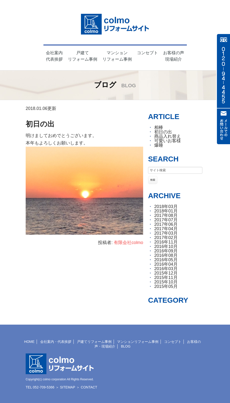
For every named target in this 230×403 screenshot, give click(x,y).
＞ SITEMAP (65, 387)
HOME (29, 342)
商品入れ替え (167, 136)
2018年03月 (166, 206)
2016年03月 (166, 268)
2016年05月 (166, 259)
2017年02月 (166, 237)
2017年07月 (166, 219)
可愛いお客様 (167, 140)
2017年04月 (166, 228)
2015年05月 (166, 286)
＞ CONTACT (86, 387)
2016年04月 (166, 264)
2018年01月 (166, 211)
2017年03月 (166, 233)
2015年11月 (166, 277)
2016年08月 (166, 255)
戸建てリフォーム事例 (94, 342)
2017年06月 (166, 224)
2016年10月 (166, 246)
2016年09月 (166, 250)
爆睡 (158, 145)
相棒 (158, 127)
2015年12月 (166, 273)
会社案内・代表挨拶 (55, 342)
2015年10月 (166, 282)
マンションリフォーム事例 (137, 342)
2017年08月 (166, 215)
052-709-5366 (43, 387)
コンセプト (172, 342)
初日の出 (40, 124)
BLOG (126, 346)
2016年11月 (166, 242)
